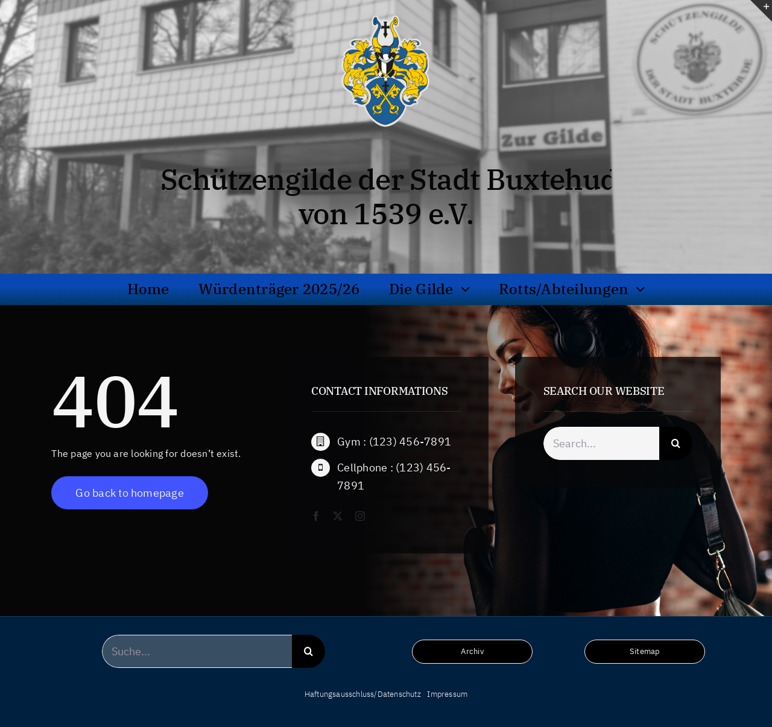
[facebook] (316, 516)
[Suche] (675, 447)
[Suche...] (197, 651)
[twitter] (338, 516)
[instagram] (360, 516)
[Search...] (601, 447)
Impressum (447, 694)
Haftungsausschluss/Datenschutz (363, 694)
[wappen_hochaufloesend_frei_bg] (386, 14)
